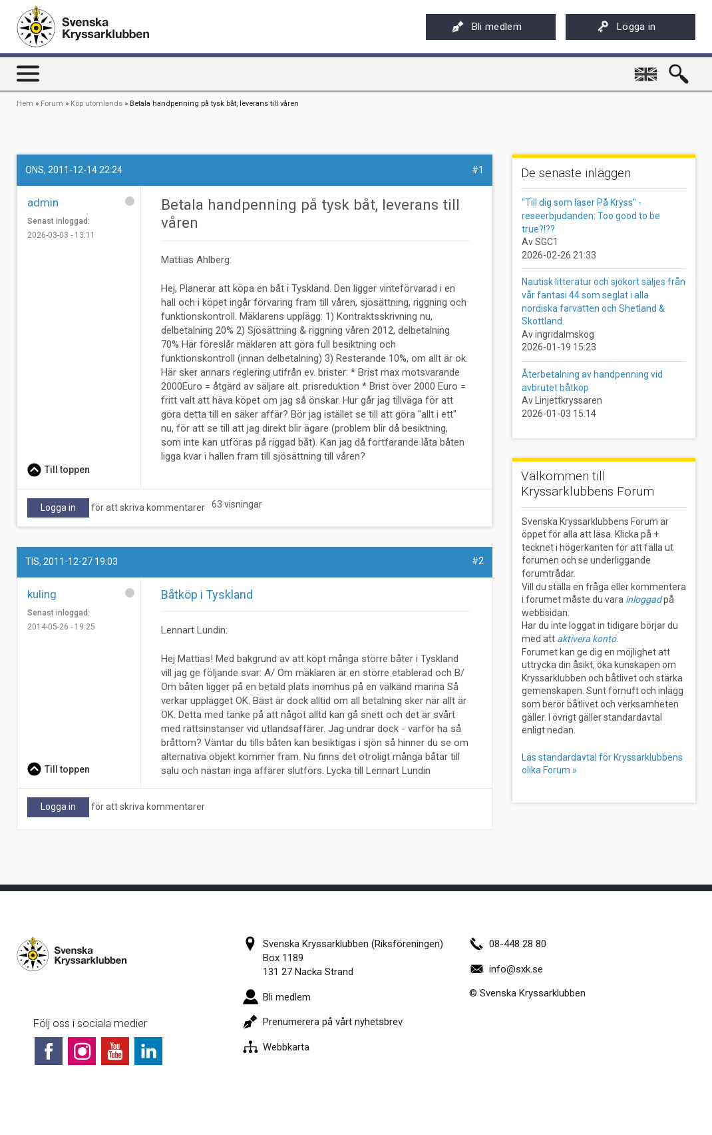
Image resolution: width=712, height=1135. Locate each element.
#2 (478, 561)
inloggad (643, 599)
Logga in (626, 27)
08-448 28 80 (507, 944)
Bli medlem (487, 27)
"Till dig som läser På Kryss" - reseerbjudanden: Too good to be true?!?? (591, 215)
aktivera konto (586, 638)
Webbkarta (276, 1047)
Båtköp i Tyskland (207, 594)
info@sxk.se (506, 969)
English (646, 69)
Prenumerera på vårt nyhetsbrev (323, 1022)
